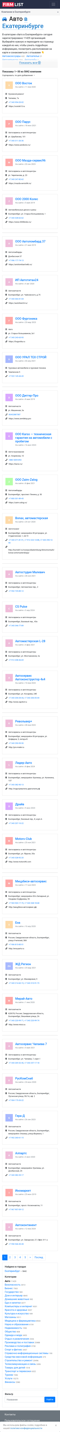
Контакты (10, 1414)
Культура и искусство (17, 1313)
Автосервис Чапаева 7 (31, 1044)
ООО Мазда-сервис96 (30, 160)
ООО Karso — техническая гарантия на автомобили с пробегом (33, 437)
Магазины (10, 1317)
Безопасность (12, 1284)
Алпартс (21, 1153)
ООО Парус (23, 122)
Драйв (19, 804)
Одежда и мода (13, 1335)
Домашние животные (17, 1299)
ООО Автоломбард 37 (30, 241)
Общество (10, 1331)
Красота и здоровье (16, 1310)
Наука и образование (17, 1324)
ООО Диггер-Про (26, 395)
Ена (17, 922)
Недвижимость (13, 1328)
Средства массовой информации (23, 1356)
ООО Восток (23, 83)
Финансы (10, 1382)
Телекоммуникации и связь (20, 1364)
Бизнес (9, 1288)
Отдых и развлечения (17, 1338)
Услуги (8, 1378)
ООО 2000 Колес (26, 199)
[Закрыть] (56, 1425)
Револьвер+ (23, 721)
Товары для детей (15, 1367)
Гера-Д (20, 1116)
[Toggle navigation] (53, 4)
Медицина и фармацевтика (20, 1320)
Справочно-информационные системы (27, 1353)
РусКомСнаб (24, 1078)
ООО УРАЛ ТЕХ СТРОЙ (30, 357)
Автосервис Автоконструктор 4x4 (30, 677)
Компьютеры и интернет (18, 1306)
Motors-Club (23, 839)
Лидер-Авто (23, 763)
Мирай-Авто (23, 998)
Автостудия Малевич (30, 572)
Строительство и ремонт (19, 1360)
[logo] (15, 4)
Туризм (9, 1374)
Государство (12, 1291)
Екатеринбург (12, 1271)
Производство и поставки (19, 1342)
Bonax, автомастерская (31, 518)
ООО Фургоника (26, 318)
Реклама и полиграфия (18, 1346)
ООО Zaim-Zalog (26, 479)
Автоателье (32, 56)
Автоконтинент (26, 1225)
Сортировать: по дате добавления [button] (17, 75)
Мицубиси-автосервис (31, 881)
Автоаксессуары (11, 56)
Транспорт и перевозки (18, 1371)
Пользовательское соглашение (22, 1420)
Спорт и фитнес (13, 1349)
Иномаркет (23, 1190)
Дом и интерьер (14, 1295)
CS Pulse (21, 606)
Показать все (30, 62)
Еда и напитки (13, 1302)
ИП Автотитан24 (26, 280)
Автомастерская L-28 (30, 641)
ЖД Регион (23, 964)
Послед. (39, 1257)
